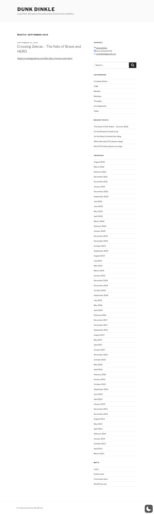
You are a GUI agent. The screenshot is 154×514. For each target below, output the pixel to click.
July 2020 (98, 201)
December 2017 (101, 320)
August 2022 (99, 162)
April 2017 (98, 345)
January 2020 (100, 231)
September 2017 (101, 330)
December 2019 (101, 236)
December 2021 (101, 177)
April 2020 (98, 216)
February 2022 (100, 172)
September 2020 (101, 196)
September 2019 (101, 251)
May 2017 (98, 340)
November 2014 (101, 414)
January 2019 (99, 275)
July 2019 (98, 261)
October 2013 (100, 443)
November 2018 (101, 285)
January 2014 (99, 439)
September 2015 (101, 389)
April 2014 (98, 429)
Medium (97, 91)
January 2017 (99, 350)
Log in (96, 469)
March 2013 (99, 453)
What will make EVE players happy (108, 141)
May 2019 (98, 266)
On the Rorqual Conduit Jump (106, 131)
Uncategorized (100, 106)
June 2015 (98, 394)
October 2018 (100, 290)
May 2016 (98, 364)
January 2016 (99, 379)
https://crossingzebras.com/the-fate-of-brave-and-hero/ (45, 58)
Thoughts (98, 101)
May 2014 (98, 424)
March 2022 (99, 167)
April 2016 (98, 369)
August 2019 (99, 256)
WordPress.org (100, 484)
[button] (149, 509)
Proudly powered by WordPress (30, 508)
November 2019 (101, 241)
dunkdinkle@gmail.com (106, 54)
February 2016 (100, 374)
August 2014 (99, 419)
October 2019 (100, 246)
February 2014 (100, 434)
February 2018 (100, 315)
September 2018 (101, 295)
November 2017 (101, 325)
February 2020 (100, 226)
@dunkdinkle (101, 48)
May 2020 (98, 211)
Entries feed (99, 474)
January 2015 (99, 404)
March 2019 (99, 270)
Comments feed (101, 479)
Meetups (97, 96)
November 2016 (101, 355)
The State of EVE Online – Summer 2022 (111, 126)
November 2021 (101, 181)
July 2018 (98, 300)
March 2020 (99, 221)
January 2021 (99, 186)
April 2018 (98, 310)
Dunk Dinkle (36, 9)
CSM (96, 86)
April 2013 (98, 449)
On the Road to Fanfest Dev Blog (107, 136)
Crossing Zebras (100, 81)
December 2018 (101, 280)
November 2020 (101, 191)
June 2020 (98, 206)
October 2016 (100, 360)
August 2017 (99, 335)
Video (96, 111)
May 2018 (98, 305)
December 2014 (101, 409)
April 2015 (98, 399)
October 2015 (100, 384)
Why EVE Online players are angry (108, 146)
